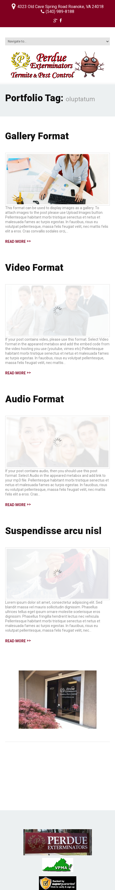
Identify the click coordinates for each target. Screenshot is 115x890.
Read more (15, 241)
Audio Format (34, 399)
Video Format (34, 267)
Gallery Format (37, 136)
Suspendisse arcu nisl (53, 531)
